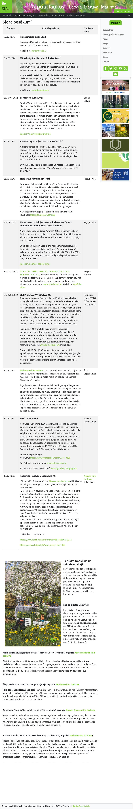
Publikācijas (107, 53)
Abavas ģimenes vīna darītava (80, 710)
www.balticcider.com (50, 345)
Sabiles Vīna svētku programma (35, 134)
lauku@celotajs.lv (81, 806)
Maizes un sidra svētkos (31, 370)
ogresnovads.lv (38, 51)
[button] (129, 15)
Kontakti (106, 62)
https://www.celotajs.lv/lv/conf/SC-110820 (50, 458)
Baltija (105, 43)
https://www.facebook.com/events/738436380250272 (46, 539)
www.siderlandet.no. (53, 284)
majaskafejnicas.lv (40, 90)
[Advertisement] (50, 783)
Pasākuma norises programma (34, 264)
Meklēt (114, 23)
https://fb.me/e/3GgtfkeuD (42, 215)
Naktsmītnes (108, 30)
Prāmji (105, 39)
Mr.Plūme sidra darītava (67, 684)
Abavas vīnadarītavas (59, 481)
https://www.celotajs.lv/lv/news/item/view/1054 (42, 545)
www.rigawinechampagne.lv (64, 468)
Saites (105, 57)
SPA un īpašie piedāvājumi (113, 34)
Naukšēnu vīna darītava (80, 735)
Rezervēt (106, 48)
